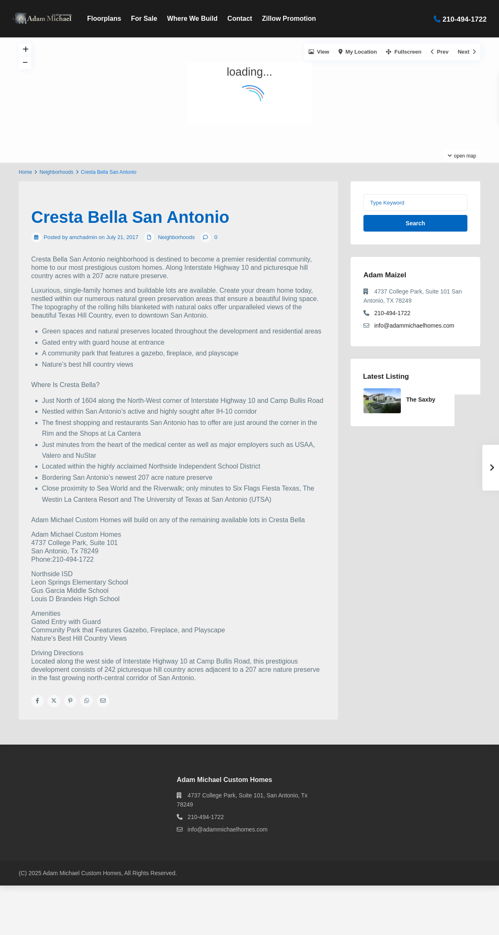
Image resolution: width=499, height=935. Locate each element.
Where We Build (192, 18)
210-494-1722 (464, 19)
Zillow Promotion (289, 18)
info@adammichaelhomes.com (414, 325)
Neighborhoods (56, 172)
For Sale (144, 18)
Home (25, 172)
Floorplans (104, 18)
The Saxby (420, 399)
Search (415, 223)
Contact (239, 18)
